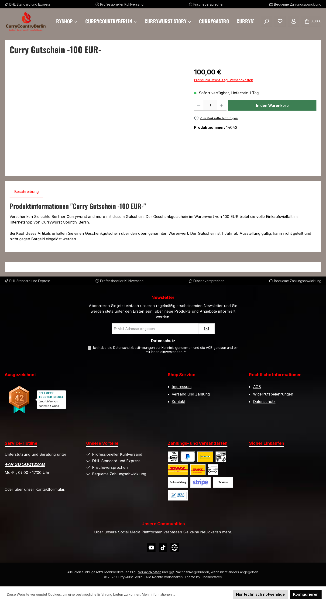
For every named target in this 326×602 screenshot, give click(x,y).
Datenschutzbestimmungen (134, 348)
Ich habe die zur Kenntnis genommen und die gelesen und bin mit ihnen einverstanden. (165, 350)
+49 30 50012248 (25, 464)
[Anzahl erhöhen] (221, 105)
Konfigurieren (306, 594)
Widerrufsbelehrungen (273, 394)
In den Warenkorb (272, 105)
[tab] (26, 191)
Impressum (182, 386)
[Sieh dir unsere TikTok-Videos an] (163, 547)
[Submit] (206, 328)
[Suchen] (266, 21)
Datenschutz (264, 401)
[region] (97, 117)
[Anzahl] (210, 105)
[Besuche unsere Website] (174, 547)
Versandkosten (149, 572)
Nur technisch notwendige (260, 594)
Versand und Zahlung (191, 394)
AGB (209, 348)
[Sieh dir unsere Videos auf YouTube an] (151, 547)
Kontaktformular (49, 489)
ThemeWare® (211, 577)
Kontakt (178, 401)
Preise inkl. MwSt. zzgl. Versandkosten (223, 80)
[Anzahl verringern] (199, 105)
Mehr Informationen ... (158, 594)
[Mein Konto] (293, 21)
